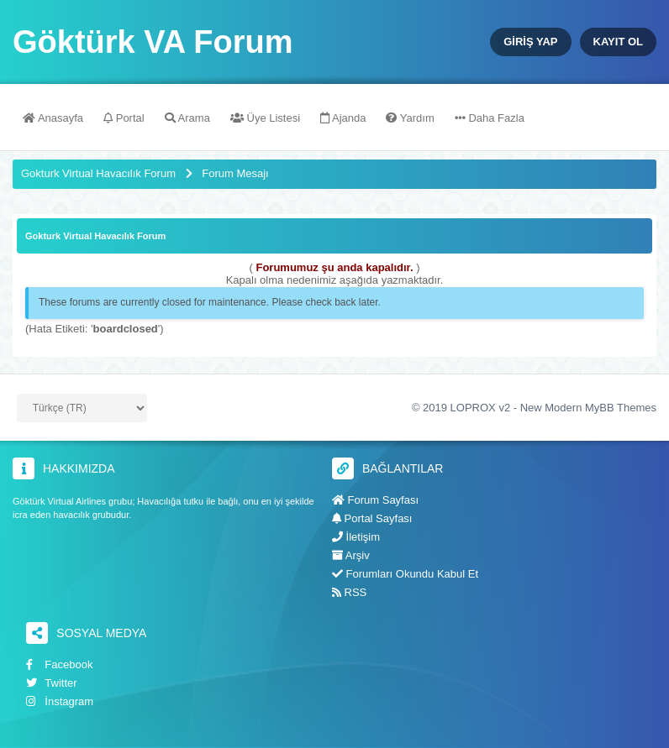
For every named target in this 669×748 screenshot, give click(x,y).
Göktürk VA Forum (153, 42)
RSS (349, 592)
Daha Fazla (489, 118)
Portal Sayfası (372, 518)
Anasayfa (53, 118)
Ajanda (343, 118)
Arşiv (351, 555)
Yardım (410, 118)
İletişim (356, 537)
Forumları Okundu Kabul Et (405, 574)
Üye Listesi (265, 118)
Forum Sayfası (375, 500)
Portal (124, 118)
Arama (187, 118)
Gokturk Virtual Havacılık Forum (98, 173)
